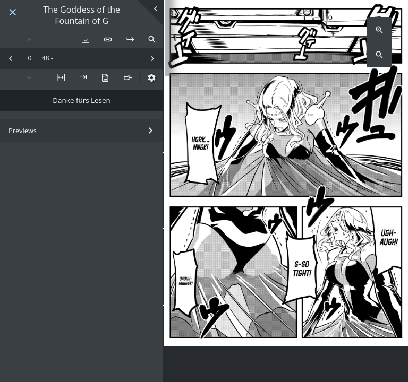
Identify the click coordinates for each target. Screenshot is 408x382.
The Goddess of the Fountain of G (81, 15)
